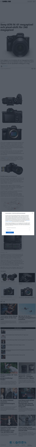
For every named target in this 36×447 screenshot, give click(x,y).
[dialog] (18, 223)
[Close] (32, 213)
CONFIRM (9, 232)
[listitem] (18, 227)
